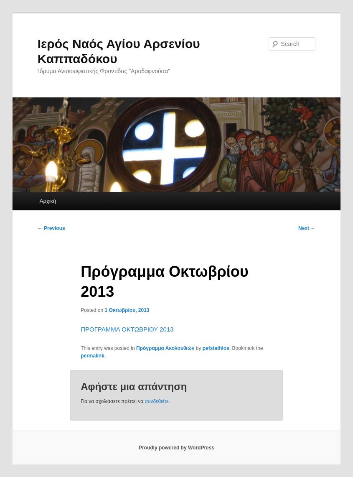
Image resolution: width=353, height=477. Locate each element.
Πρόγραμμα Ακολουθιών (165, 348)
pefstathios (216, 348)
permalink (92, 356)
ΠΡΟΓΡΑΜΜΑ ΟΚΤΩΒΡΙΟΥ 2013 (127, 329)
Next (306, 228)
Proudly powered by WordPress (176, 448)
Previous (51, 228)
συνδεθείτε (156, 401)
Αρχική (48, 201)
